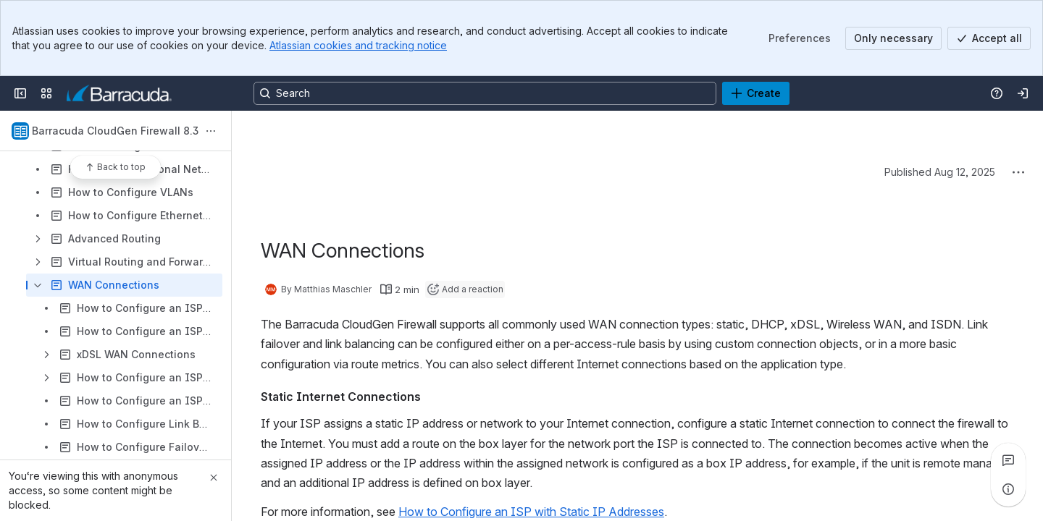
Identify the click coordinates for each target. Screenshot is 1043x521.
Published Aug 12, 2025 (939, 172)
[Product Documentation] (119, 93)
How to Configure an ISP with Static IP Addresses (531, 511)
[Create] (755, 93)
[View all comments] (1008, 460)
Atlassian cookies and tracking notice (358, 45)
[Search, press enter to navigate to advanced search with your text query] (485, 93)
